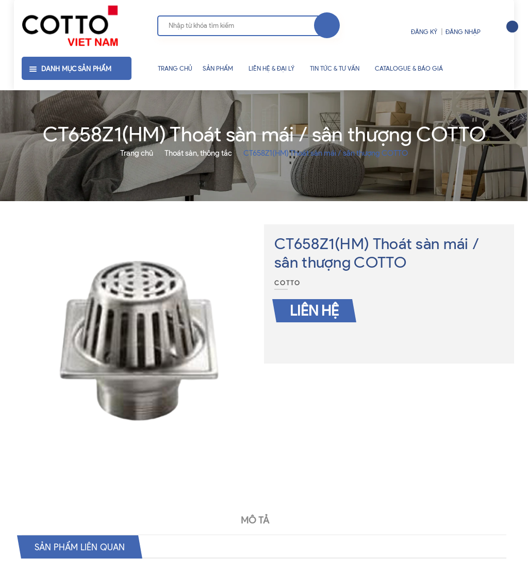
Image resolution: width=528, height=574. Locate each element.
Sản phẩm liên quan (87, 546)
